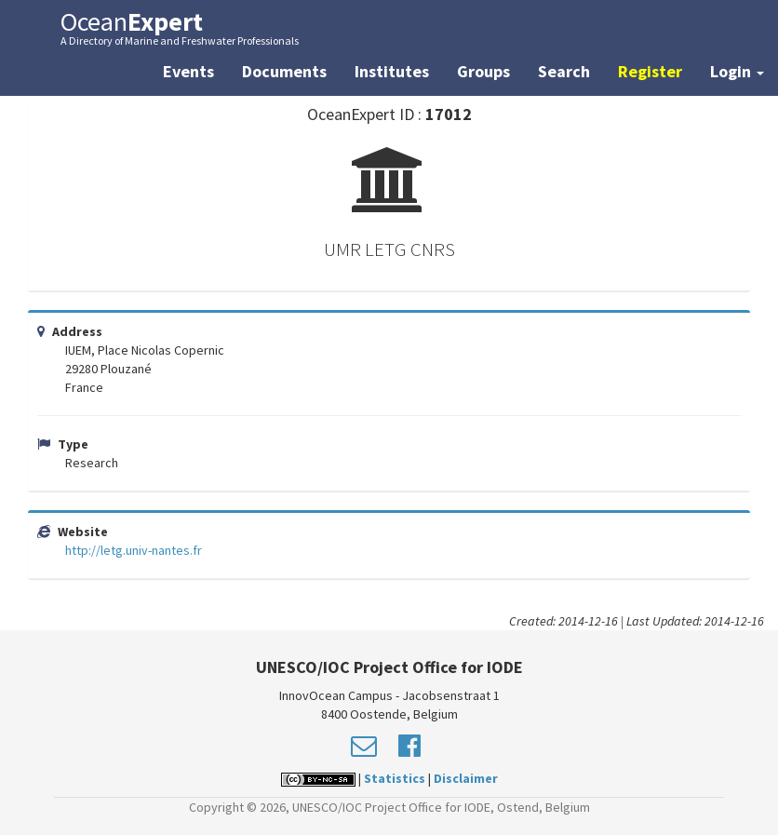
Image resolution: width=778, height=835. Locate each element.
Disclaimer (466, 778)
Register (650, 71)
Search (564, 71)
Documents (284, 71)
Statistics (394, 778)
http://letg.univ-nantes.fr (133, 550)
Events (188, 71)
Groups (483, 71)
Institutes (392, 71)
